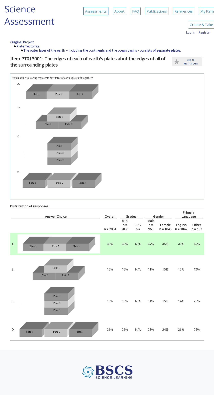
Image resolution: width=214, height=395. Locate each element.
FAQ (135, 11)
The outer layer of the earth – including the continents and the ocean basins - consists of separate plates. (102, 50)
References (183, 11)
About (119, 11)
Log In (190, 32)
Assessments (96, 11)
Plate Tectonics (28, 46)
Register (205, 32)
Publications (157, 11)
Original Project (22, 42)
